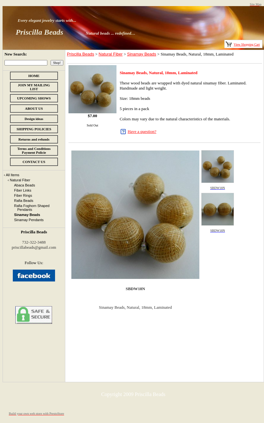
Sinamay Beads (141, 54)
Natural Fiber (111, 54)
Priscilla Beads (80, 54)
